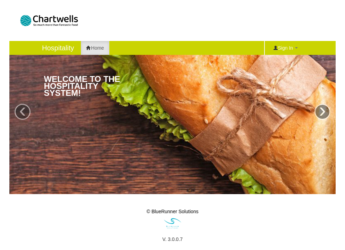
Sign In (285, 48)
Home (95, 48)
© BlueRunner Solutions (172, 211)
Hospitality (58, 48)
